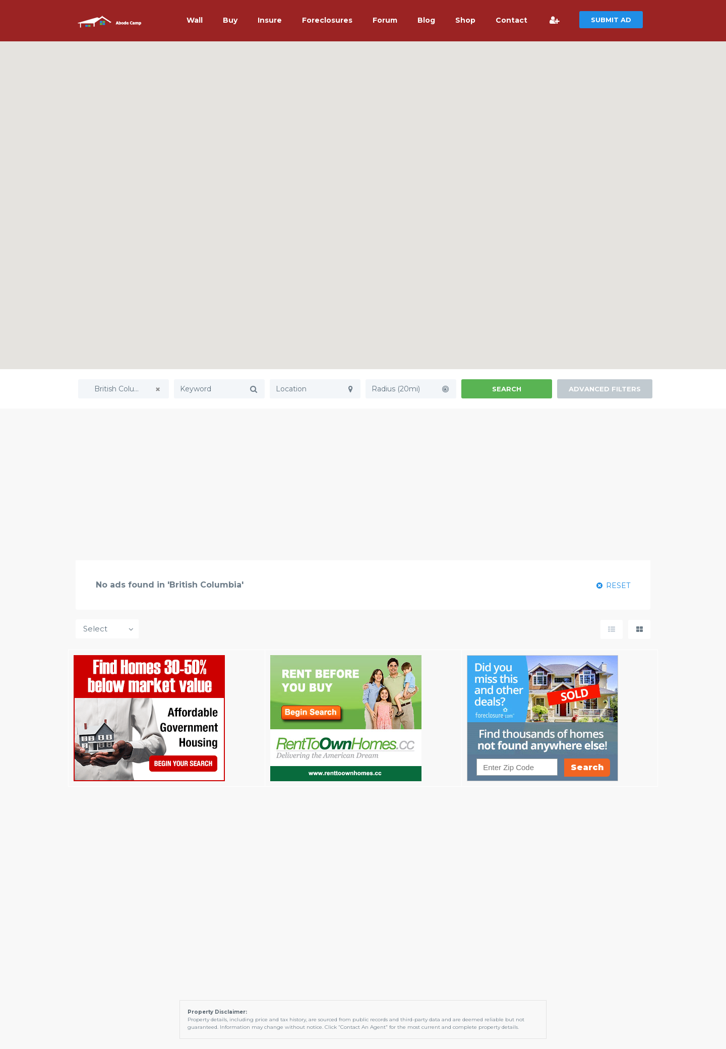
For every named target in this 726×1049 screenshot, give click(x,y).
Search (506, 389)
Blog (426, 20)
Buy (230, 20)
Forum (385, 20)
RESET (613, 585)
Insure (270, 20)
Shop (465, 20)
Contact (511, 20)
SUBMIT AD (611, 20)
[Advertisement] (363, 484)
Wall (195, 20)
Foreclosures (327, 20)
